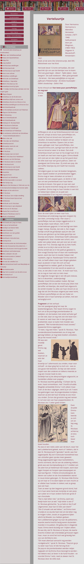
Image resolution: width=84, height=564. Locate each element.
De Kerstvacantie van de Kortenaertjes (14, 243)
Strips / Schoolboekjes (14, 36)
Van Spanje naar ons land (10, 154)
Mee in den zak (7, 138)
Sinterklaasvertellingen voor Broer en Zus (15, 104)
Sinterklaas (9, 47)
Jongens (14, 21)
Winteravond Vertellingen (10, 128)
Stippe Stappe (7, 94)
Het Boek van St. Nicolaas (10, 203)
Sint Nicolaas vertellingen (10, 65)
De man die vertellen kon (10, 261)
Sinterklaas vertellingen (9, 76)
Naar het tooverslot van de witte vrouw (14, 272)
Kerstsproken (6, 241)
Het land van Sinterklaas (10, 177)
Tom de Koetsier (7, 149)
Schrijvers (14, 39)
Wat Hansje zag (7, 182)
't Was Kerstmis (7, 259)
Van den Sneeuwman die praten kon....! (14, 246)
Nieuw (45, 9)
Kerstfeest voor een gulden (11, 233)
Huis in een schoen (8, 73)
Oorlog (14, 28)
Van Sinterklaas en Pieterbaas (11, 130)
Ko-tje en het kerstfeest (9, 225)
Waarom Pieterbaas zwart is (11, 214)
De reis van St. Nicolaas (9, 208)
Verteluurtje (6, 201)
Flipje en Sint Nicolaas (9, 112)
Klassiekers (14, 14)
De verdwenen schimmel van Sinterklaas (15, 133)
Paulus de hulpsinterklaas (10, 58)
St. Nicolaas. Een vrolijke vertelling (13, 195)
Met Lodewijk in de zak (9, 254)
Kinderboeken (14, 17)
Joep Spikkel (6, 63)
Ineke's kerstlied (7, 230)
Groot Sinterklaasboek (9, 117)
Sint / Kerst (14, 32)
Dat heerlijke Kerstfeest (9, 277)
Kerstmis (8, 219)
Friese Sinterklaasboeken (10, 136)
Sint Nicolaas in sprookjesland (12, 206)
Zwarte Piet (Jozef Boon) (10, 211)
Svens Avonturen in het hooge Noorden (14, 248)
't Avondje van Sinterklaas (10, 141)
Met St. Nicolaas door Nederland (12, 156)
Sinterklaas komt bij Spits (10, 86)
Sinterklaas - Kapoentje (9, 81)
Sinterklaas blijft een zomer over (12, 99)
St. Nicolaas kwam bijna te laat (12, 198)
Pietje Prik (5, 60)
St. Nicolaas (6, 151)
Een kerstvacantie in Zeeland (11, 256)
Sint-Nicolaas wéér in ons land (12, 180)
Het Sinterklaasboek (8, 107)
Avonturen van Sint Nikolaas (11, 159)
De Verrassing (6, 115)
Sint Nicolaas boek (8, 68)
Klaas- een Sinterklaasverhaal (11, 55)
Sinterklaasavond (8, 143)
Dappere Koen (7, 175)
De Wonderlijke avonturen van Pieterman (15, 110)
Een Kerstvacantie (8, 269)
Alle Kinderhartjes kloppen (10, 169)
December (5, 172)
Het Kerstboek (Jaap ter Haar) (11, 222)
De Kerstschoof (7, 274)
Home (10, 9)
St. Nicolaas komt (8, 164)
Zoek (28, 9)
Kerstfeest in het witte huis (10, 238)
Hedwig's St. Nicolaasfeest (11, 123)
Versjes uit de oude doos (10, 190)
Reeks (14, 43)
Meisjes (14, 25)
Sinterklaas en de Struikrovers (11, 97)
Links (63, 9)
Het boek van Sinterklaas (10, 78)
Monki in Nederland (8, 216)
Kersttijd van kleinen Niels (10, 228)
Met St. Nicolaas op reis (10, 84)
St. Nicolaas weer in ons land (11, 162)
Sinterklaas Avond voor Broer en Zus (14, 102)
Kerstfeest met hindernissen (11, 251)
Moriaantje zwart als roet (10, 146)
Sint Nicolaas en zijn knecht (11, 71)
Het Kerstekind (7, 235)
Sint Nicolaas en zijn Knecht (11, 167)
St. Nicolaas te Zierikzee (10, 125)
